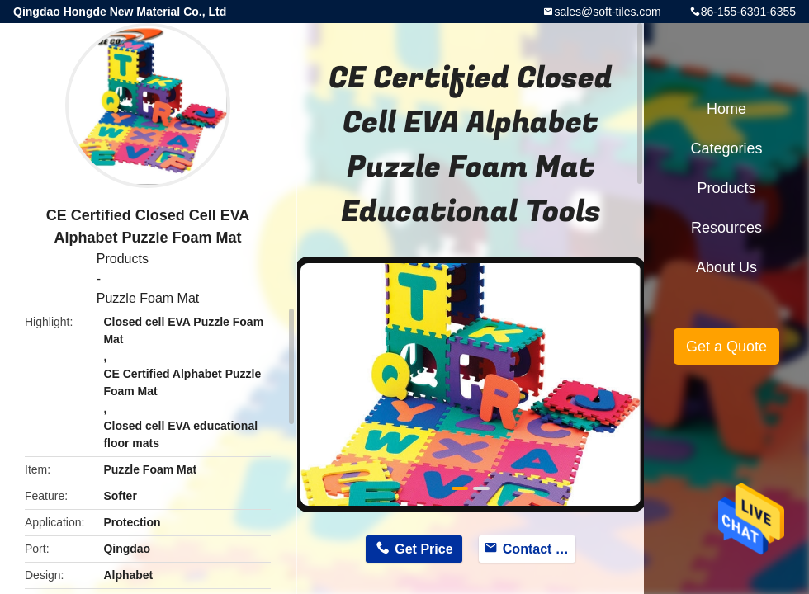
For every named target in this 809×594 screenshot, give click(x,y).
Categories (726, 148)
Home (726, 109)
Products (123, 259)
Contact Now (539, 549)
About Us (726, 267)
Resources (726, 227)
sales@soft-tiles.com (607, 11)
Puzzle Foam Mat (148, 298)
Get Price (423, 549)
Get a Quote (726, 346)
